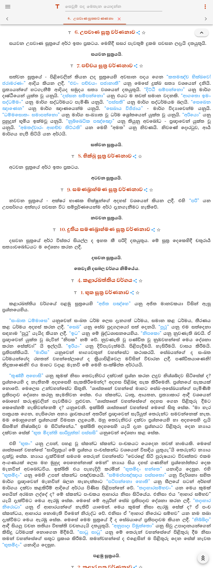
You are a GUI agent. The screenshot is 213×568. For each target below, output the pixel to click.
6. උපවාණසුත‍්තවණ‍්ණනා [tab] (108, 18)
